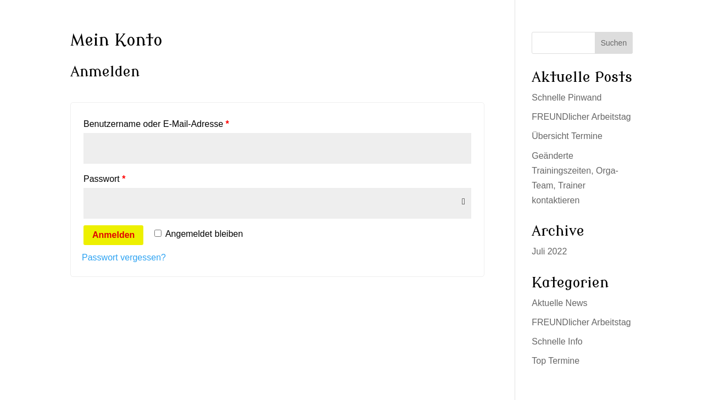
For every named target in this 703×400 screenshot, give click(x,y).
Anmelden (113, 235)
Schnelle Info (557, 341)
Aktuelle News (559, 303)
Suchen (614, 42)
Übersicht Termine (567, 136)
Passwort (104, 179)
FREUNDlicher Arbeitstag (581, 116)
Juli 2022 (549, 251)
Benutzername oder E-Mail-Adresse (156, 124)
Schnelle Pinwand (566, 97)
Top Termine (555, 360)
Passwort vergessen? (124, 257)
